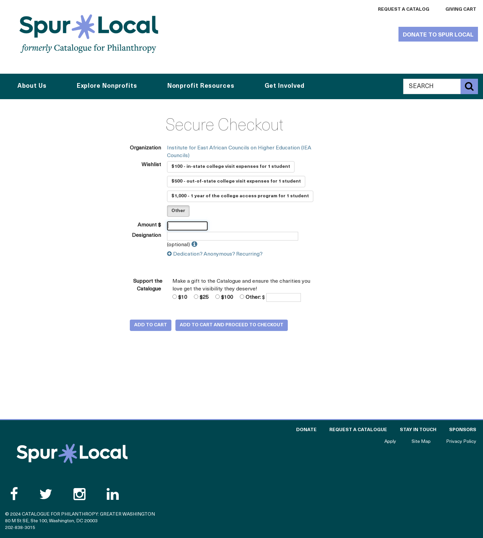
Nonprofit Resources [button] (200, 86)
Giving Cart (460, 9)
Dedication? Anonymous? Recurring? (215, 254)
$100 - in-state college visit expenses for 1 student (230, 166)
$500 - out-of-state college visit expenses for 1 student (236, 181)
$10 (179, 297)
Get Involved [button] (285, 86)
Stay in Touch (418, 429)
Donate (306, 429)
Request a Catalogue (358, 429)
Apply (390, 441)
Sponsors (462, 429)
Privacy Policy (461, 441)
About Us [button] (32, 86)
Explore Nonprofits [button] (107, 86)
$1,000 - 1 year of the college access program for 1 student (240, 196)
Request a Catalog (403, 9)
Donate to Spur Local (438, 35)
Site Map (421, 441)
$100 (224, 297)
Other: (250, 297)
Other (178, 210)
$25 (201, 297)
